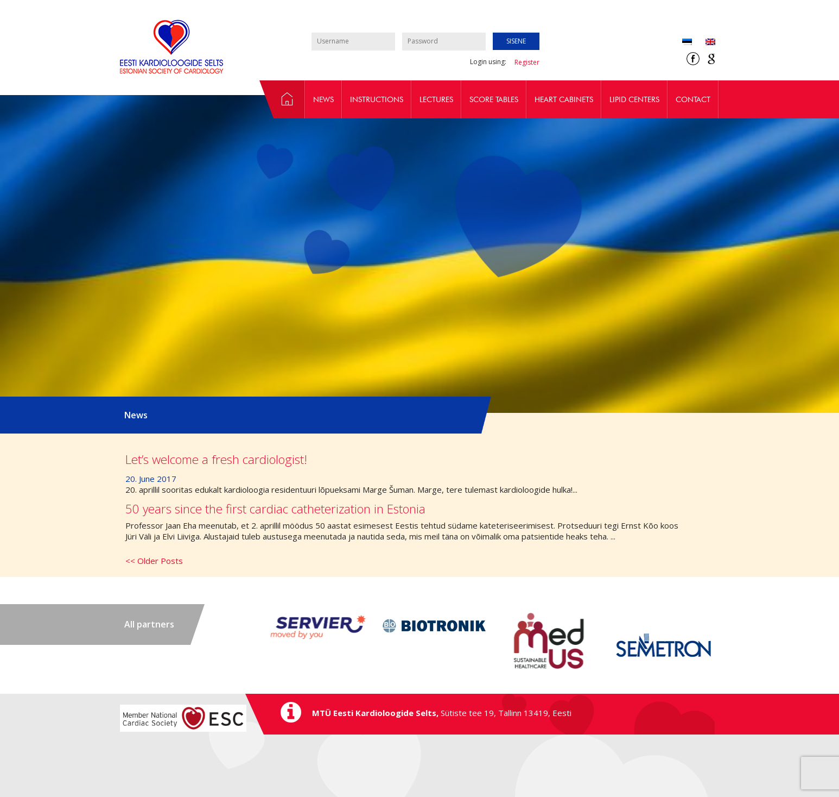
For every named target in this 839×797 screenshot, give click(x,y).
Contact (693, 99)
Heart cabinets (564, 99)
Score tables (493, 99)
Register (526, 62)
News (323, 99)
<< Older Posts (154, 560)
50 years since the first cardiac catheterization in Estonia (275, 508)
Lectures (436, 99)
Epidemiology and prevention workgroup (282, 99)
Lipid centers (634, 99)
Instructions (376, 99)
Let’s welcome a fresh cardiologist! (216, 459)
